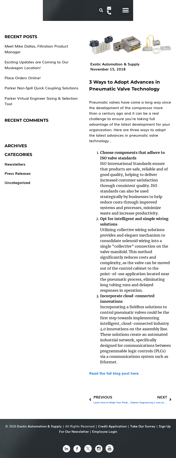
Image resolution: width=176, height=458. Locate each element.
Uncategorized (17, 182)
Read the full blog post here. (114, 373)
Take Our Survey (142, 426)
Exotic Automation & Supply (39, 426)
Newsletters (15, 164)
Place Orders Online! (23, 77)
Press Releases (18, 173)
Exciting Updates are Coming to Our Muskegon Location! (37, 64)
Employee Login (104, 431)
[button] (137, 10)
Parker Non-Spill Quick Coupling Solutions (41, 87)
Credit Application (112, 426)
